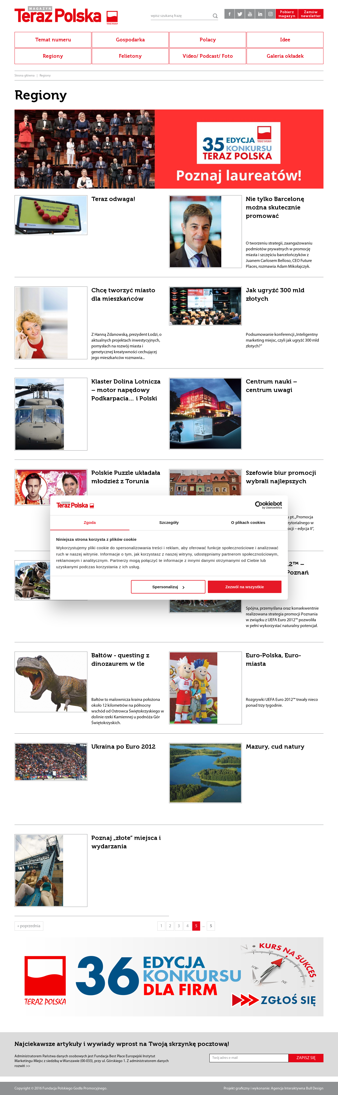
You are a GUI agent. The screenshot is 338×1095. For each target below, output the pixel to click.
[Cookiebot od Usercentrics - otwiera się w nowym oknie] (259, 505)
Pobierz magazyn (285, 16)
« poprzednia (28, 926)
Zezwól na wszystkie (244, 587)
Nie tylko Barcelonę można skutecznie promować (275, 207)
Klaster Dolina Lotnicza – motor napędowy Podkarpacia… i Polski (126, 390)
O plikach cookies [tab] (248, 522)
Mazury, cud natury (275, 746)
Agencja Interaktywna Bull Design (297, 1089)
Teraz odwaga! (113, 199)
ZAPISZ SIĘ (306, 1058)
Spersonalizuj (168, 587)
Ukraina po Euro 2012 (123, 746)
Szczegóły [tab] (169, 522)
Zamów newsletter (310, 16)
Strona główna (25, 75)
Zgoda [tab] (90, 522)
